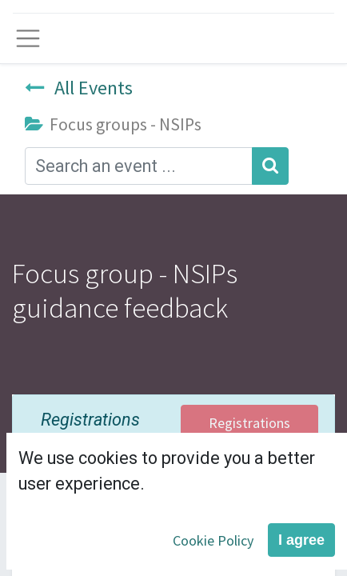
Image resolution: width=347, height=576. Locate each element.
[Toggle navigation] (28, 38)
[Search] (270, 166)
